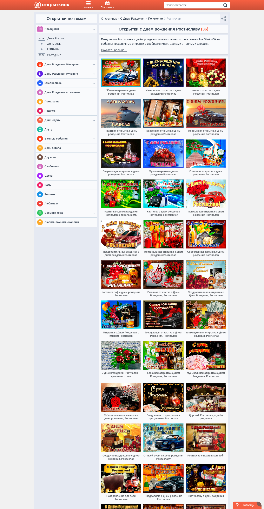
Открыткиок (109, 18)
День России (55, 38)
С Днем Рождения (132, 18)
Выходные (54, 55)
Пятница (53, 49)
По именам (155, 18)
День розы (54, 43)
